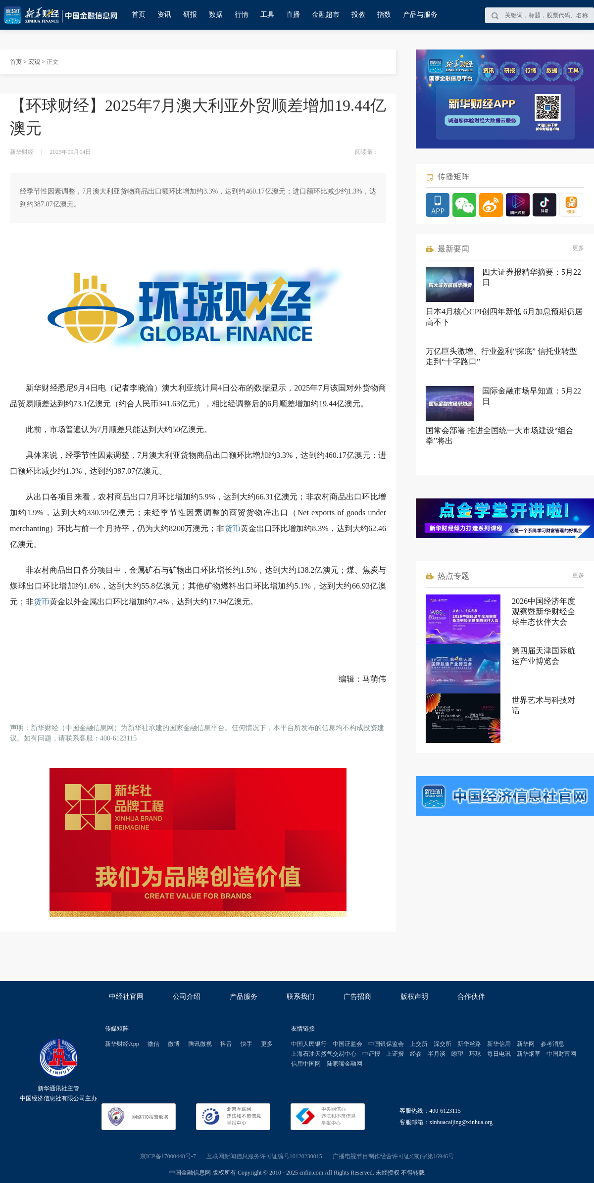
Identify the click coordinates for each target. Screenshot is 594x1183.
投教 (358, 14)
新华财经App (122, 1043)
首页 (139, 14)
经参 (416, 1053)
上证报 (395, 1053)
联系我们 (300, 996)
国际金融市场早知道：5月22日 (531, 396)
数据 (216, 14)
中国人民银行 (309, 1043)
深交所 (442, 1043)
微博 (174, 1043)
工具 (267, 14)
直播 (293, 14)
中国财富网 (561, 1053)
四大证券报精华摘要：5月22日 (531, 277)
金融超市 (326, 14)
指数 (384, 14)
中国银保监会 (386, 1043)
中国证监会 (347, 1043)
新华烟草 (529, 1053)
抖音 (226, 1043)
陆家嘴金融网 (344, 1063)
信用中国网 (306, 1063)
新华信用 (499, 1043)
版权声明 (414, 996)
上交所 (419, 1043)
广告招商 (357, 996)
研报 (190, 14)
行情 (241, 14)
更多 (578, 248)
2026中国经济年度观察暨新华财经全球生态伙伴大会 (543, 611)
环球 (475, 1053)
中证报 (371, 1053)
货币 (233, 528)
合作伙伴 (471, 996)
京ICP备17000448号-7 (168, 1156)
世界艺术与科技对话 (543, 705)
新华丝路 (469, 1043)
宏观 (34, 61)
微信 (153, 1043)
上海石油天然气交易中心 (323, 1053)
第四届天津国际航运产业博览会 (543, 655)
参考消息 (552, 1043)
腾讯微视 (200, 1043)
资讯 (164, 14)
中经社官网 (126, 996)
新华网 (526, 1043)
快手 (246, 1043)
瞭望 (457, 1053)
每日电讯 (499, 1053)
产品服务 (243, 996)
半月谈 (437, 1053)
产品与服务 (420, 14)
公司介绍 (186, 996)
